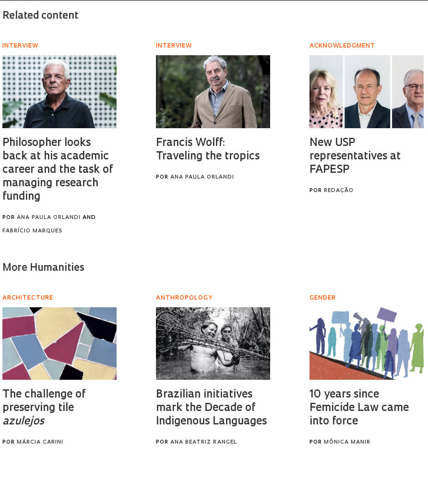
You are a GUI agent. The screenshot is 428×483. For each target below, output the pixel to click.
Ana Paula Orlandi (49, 217)
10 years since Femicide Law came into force (359, 408)
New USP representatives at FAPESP (355, 157)
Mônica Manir (347, 442)
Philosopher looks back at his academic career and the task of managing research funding (57, 170)
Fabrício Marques (32, 231)
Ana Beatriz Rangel (203, 442)
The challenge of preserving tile (43, 408)
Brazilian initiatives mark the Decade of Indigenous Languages (211, 408)
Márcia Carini (40, 442)
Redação (339, 190)
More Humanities (43, 268)
